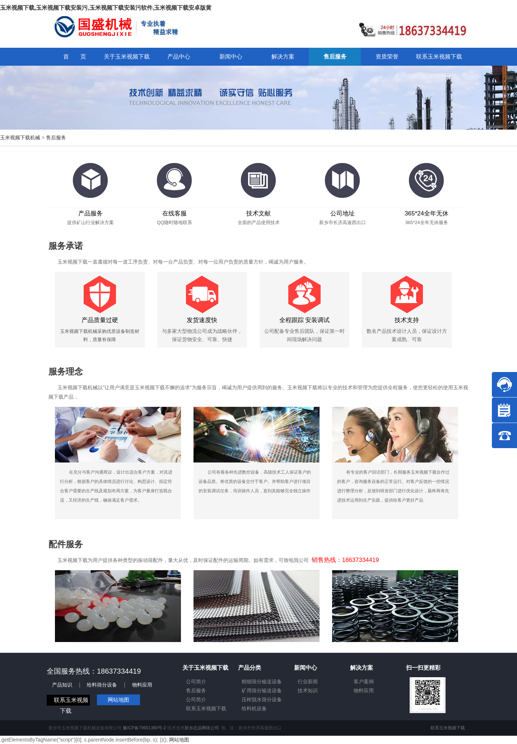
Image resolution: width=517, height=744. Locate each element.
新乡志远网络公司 (202, 727)
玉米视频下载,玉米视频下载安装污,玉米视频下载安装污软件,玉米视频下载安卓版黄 (105, 8)
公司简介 (196, 681)
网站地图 (118, 700)
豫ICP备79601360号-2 (144, 727)
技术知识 (308, 690)
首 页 (74, 57)
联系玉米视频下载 (206, 708)
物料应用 (142, 685)
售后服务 (56, 137)
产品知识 (62, 685)
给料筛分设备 (102, 685)
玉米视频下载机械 (20, 137)
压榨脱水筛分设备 (262, 699)
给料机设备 (254, 708)
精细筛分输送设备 (262, 681)
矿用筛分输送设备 (262, 690)
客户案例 (364, 681)
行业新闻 (308, 681)
